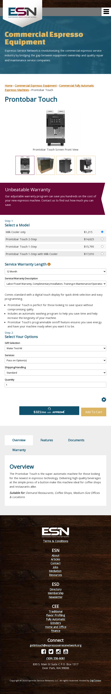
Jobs (55, 567)
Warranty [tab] (19, 450)
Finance (55, 631)
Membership (56, 593)
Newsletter (56, 597)
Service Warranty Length (27, 264)
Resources (55, 575)
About (55, 555)
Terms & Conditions (55, 541)
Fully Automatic (55, 619)
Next (109, 131)
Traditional (55, 611)
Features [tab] (46, 440)
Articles (55, 559)
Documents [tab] (76, 440)
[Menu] (106, 12)
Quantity (9, 379)
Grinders (55, 623)
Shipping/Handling (15, 367)
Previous (2, 131)
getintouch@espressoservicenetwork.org (56, 645)
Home (8, 85)
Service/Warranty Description (21, 278)
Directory (55, 589)
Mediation (55, 571)
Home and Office (55, 627)
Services (9, 355)
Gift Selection (12, 343)
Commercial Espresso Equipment (36, 85)
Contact (55, 563)
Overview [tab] (18, 440)
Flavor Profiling (55, 615)
